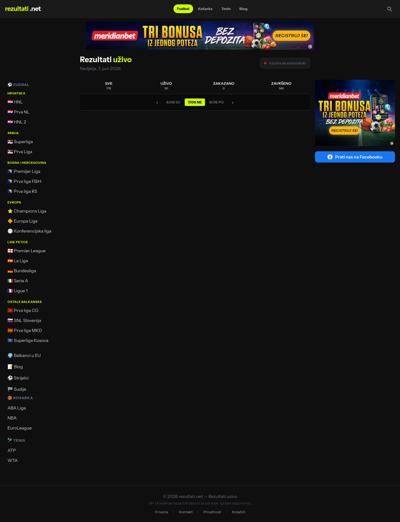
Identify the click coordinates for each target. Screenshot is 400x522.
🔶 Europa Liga (23, 221)
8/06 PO (216, 102)
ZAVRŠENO (281, 85)
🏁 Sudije (17, 389)
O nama (161, 511)
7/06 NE (195, 102)
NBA (12, 418)
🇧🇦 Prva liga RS (22, 191)
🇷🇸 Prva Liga (20, 151)
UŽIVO (166, 85)
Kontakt (186, 511)
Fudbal (183, 8)
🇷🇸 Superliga (20, 141)
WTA (13, 460)
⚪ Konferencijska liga (29, 231)
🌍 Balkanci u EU (24, 355)
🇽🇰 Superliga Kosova (28, 340)
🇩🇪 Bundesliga (22, 271)
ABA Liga (17, 408)
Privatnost (212, 511)
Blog (243, 8)
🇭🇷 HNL (15, 102)
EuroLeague (20, 428)
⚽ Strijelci (18, 378)
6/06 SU (173, 102)
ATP (12, 450)
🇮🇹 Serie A (18, 281)
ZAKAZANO (223, 85)
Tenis (226, 8)
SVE (108, 85)
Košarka (205, 8)
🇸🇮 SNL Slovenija (24, 320)
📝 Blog (15, 366)
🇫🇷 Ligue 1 (18, 291)
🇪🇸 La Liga (18, 261)
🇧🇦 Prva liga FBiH (24, 181)
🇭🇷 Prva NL (19, 112)
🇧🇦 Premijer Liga (24, 171)
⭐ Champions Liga (27, 211)
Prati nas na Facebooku (355, 157)
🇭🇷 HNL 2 (17, 122)
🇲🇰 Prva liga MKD (25, 330)
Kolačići (238, 511)
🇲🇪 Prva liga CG (23, 310)
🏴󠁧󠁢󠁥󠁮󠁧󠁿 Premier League (27, 250)
